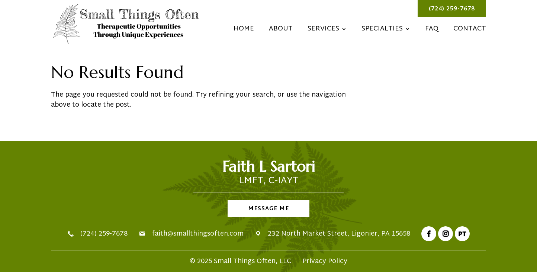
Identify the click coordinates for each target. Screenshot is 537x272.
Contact (469, 30)
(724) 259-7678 (452, 9)
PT (462, 233)
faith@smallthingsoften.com (198, 234)
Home (244, 30)
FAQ (431, 30)
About (281, 30)
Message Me (268, 209)
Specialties (382, 30)
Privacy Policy (324, 261)
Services (323, 30)
